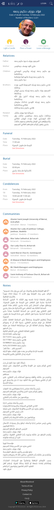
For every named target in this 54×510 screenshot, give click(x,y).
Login (43, 3)
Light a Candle (9, 48)
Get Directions (18, 148)
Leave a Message (43, 48)
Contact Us (27, 494)
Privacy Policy (27, 490)
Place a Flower (26, 48)
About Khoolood (27, 482)
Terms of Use (27, 486)
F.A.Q (27, 498)
